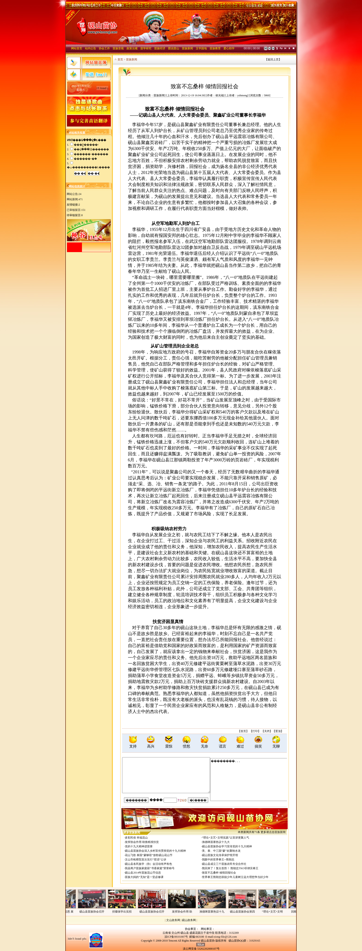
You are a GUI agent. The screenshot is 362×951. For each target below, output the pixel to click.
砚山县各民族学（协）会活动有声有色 (148, 864)
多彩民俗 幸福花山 (136, 837)
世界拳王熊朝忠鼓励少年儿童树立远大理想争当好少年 (235, 877)
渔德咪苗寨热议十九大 (216, 842)
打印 (255, 731)
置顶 (278, 731)
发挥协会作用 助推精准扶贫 (142, 842)
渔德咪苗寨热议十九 (219, 911)
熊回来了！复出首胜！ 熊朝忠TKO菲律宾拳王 (230, 868)
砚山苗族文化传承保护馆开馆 (220, 855)
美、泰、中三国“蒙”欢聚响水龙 (221, 850)
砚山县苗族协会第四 (249, 911)
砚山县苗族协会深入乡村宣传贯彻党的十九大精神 (155, 850)
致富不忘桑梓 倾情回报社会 (219, 872)
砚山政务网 (189, 920)
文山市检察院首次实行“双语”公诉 (145, 859)
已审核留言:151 (76, 210)
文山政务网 (173, 920)
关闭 (267, 731)
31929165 (254, 940)
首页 (243, 731)
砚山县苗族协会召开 (99, 911)
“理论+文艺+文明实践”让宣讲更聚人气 (225, 837)
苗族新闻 (280, 832)
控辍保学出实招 (129, 911)
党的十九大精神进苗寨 (139, 846)
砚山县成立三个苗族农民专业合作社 (224, 864)
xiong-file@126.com (225, 936)
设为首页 (276, 5)
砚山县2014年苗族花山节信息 (143, 872)
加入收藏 (288, 5)
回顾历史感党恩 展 (69, 911)
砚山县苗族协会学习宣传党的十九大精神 (227, 846)
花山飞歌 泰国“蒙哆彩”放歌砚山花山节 (148, 855)
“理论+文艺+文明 (279, 911)
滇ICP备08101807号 (176, 936)
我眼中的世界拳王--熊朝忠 (218, 859)
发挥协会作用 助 (189, 911)
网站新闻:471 (75, 199)
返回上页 (273, 59)
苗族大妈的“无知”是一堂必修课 (144, 877)
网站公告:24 (74, 194)
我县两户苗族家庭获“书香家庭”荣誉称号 (150, 868)
